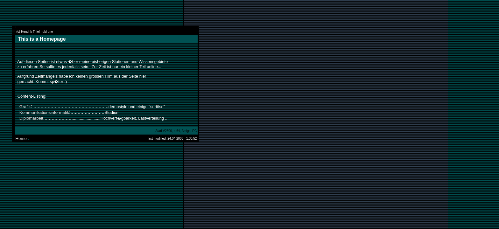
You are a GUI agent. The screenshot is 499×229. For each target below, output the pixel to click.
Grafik (25, 106)
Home (21, 138)
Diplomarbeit (31, 118)
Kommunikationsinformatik (44, 112)
